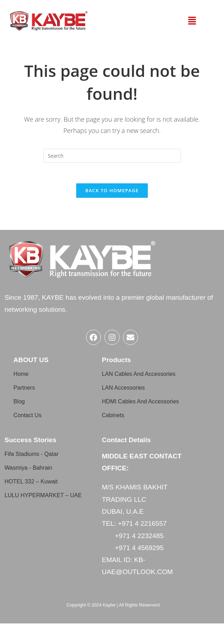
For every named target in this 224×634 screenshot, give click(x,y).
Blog (20, 405)
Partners (26, 391)
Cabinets (115, 425)
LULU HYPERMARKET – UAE (42, 509)
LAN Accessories (127, 391)
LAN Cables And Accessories (145, 377)
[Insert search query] (112, 156)
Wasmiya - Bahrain (33, 478)
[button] (192, 20)
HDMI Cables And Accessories (128, 408)
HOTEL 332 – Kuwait (36, 491)
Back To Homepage (112, 191)
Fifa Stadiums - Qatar (36, 464)
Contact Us (30, 418)
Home (22, 377)
